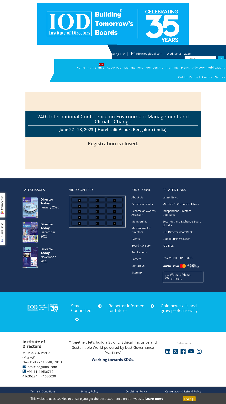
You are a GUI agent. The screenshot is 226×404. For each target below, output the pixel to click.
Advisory (198, 67)
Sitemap (136, 272)
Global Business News (176, 239)
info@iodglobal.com (149, 53)
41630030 (48, 376)
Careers (136, 259)
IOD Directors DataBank (178, 232)
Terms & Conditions (42, 391)
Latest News (170, 197)
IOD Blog (168, 245)
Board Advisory (140, 245)
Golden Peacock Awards (195, 77)
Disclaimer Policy (136, 391)
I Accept (189, 398)
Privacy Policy (89, 391)
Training (172, 67)
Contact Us (138, 266)
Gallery (220, 77)
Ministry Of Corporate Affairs (181, 204)
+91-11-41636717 (40, 371)
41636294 (30, 376)
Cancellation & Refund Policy (183, 391)
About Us (137, 197)
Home (81, 67)
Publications (216, 67)
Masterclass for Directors (140, 230)
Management (133, 67)
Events (185, 67)
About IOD (114, 67)
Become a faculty (142, 204)
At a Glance (96, 67)
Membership (154, 67)
